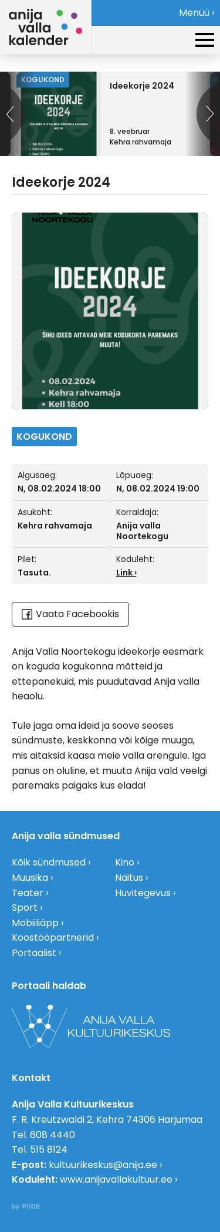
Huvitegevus (143, 893)
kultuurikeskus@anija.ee (103, 1165)
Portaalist (34, 953)
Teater (27, 893)
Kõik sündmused (49, 862)
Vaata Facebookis (70, 614)
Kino (124, 862)
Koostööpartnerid (53, 937)
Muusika (30, 877)
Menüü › (196, 12)
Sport (25, 907)
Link (124, 572)
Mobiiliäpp (35, 923)
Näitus (129, 877)
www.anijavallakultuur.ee (116, 1179)
